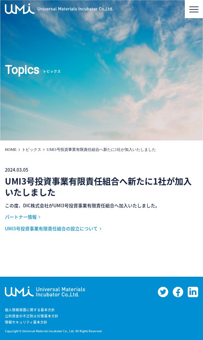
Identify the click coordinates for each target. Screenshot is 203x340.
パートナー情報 (21, 216)
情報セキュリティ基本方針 (26, 322)
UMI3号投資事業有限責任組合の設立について (51, 228)
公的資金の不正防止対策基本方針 (31, 315)
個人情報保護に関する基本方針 (30, 309)
